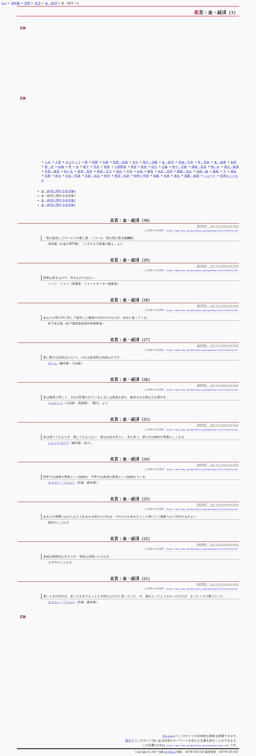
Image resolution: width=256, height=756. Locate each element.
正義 (165, 166)
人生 (48, 162)
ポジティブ (72, 162)
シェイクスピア (58, 443)
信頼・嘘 (202, 171)
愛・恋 (49, 166)
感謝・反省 (198, 166)
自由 (140, 171)
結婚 (61, 166)
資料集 (15, 3)
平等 (129, 171)
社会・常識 (72, 175)
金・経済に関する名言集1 (58, 205)
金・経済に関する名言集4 (58, 191)
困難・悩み (184, 171)
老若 (134, 166)
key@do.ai (170, 751)
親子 (86, 166)
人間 (58, 162)
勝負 (150, 171)
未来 (167, 175)
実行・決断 (150, 162)
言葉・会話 (92, 175)
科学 (107, 175)
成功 (119, 171)
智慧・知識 (120, 162)
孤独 (216, 171)
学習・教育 (52, 171)
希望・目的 (121, 175)
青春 (107, 166)
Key (4, 3)
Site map (168, 736)
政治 (58, 175)
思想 (27, 3)
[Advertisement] (128, 59)
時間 (95, 162)
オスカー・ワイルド (61, 482)
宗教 (48, 175)
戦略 (156, 175)
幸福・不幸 (185, 162)
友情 (233, 162)
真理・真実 (84, 171)
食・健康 (220, 162)
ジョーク (210, 175)
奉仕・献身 (231, 166)
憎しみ (215, 166)
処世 (144, 166)
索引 (128, 740)
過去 (177, 175)
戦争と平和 (141, 175)
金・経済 (168, 162)
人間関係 (120, 166)
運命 (233, 171)
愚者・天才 (104, 171)
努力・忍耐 (179, 166)
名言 (38, 3)
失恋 (96, 166)
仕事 (105, 162)
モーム (52, 363)
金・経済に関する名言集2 (58, 200)
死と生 (68, 171)
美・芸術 (204, 162)
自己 (154, 166)
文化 (135, 162)
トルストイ (55, 403)
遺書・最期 (191, 175)
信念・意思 (165, 171)
